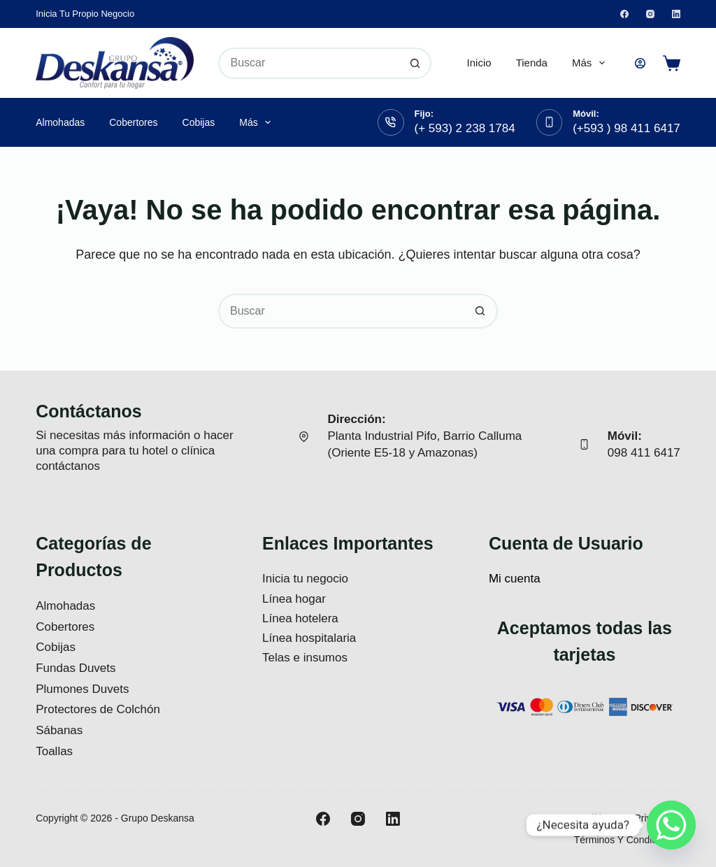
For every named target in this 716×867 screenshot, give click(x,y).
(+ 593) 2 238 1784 (465, 128)
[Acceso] (640, 63)
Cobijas (198, 122)
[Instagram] (650, 14)
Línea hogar (294, 599)
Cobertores (133, 122)
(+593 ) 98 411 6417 (626, 128)
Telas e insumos (305, 657)
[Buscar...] (309, 63)
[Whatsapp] (671, 825)
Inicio (479, 63)
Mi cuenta (514, 578)
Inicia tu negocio (305, 578)
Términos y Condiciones (627, 839)
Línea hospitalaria (309, 638)
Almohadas (60, 122)
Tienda (531, 63)
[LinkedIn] (676, 14)
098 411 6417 (644, 452)
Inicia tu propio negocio (85, 13)
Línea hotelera (300, 618)
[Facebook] (624, 14)
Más (591, 63)
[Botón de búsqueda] (415, 63)
